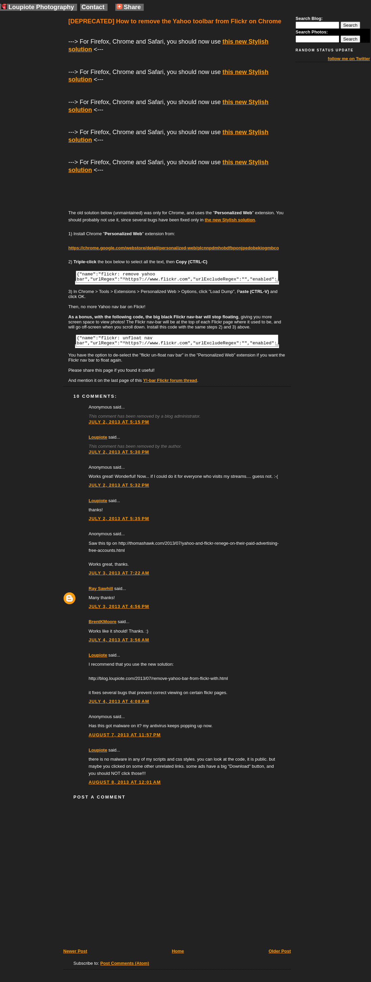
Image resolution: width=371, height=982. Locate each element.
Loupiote (98, 441)
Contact (93, 7)
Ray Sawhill (101, 592)
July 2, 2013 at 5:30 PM (119, 456)
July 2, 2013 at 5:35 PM (119, 522)
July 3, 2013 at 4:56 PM (119, 610)
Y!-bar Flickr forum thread (170, 384)
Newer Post (75, 955)
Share (129, 7)
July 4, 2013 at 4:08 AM (119, 705)
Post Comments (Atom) (124, 967)
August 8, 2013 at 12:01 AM (125, 786)
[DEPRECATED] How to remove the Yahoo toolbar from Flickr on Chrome (174, 21)
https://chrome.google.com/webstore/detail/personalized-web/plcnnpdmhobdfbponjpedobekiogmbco (173, 247)
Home (178, 955)
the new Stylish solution (230, 219)
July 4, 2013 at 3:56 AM (119, 643)
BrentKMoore (102, 625)
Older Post (280, 955)
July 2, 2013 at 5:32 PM (119, 489)
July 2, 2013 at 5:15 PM (119, 425)
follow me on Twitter (349, 58)
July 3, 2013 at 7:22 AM (119, 577)
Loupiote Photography (37, 7)
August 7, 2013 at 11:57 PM (125, 738)
